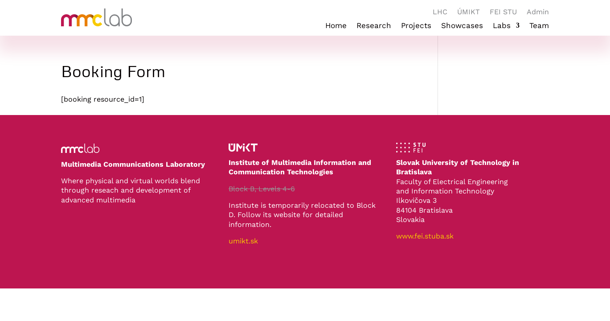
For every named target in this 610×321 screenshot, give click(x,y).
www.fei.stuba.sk (425, 236)
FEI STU (503, 12)
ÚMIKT (468, 12)
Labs (502, 26)
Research (373, 26)
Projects (416, 26)
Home (336, 26)
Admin (538, 12)
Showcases (462, 26)
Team (539, 26)
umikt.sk (243, 241)
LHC (440, 12)
